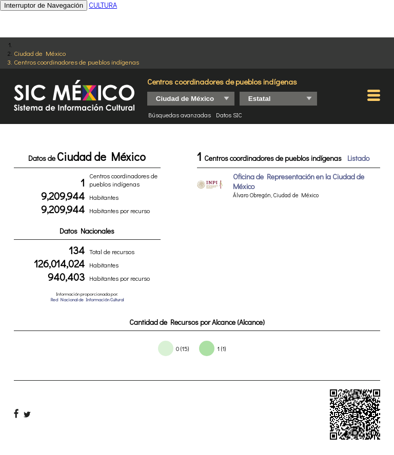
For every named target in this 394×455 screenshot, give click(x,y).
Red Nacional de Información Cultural (87, 299)
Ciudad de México (40, 53)
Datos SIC (229, 115)
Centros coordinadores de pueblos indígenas (76, 61)
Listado (358, 158)
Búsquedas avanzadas (179, 115)
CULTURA (103, 5)
